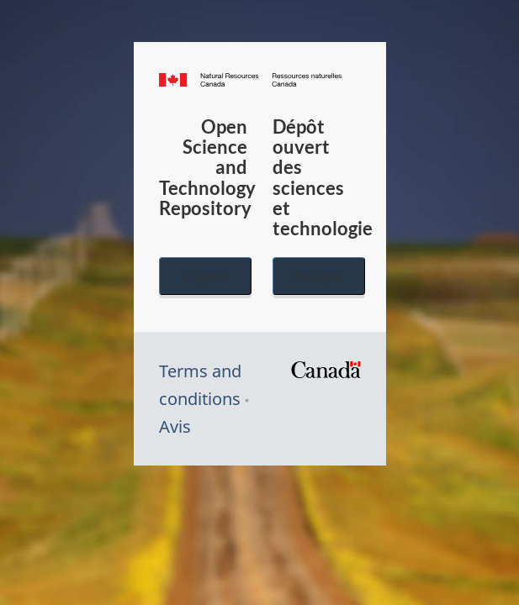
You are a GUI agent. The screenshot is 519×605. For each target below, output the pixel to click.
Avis (175, 426)
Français (318, 276)
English (205, 276)
